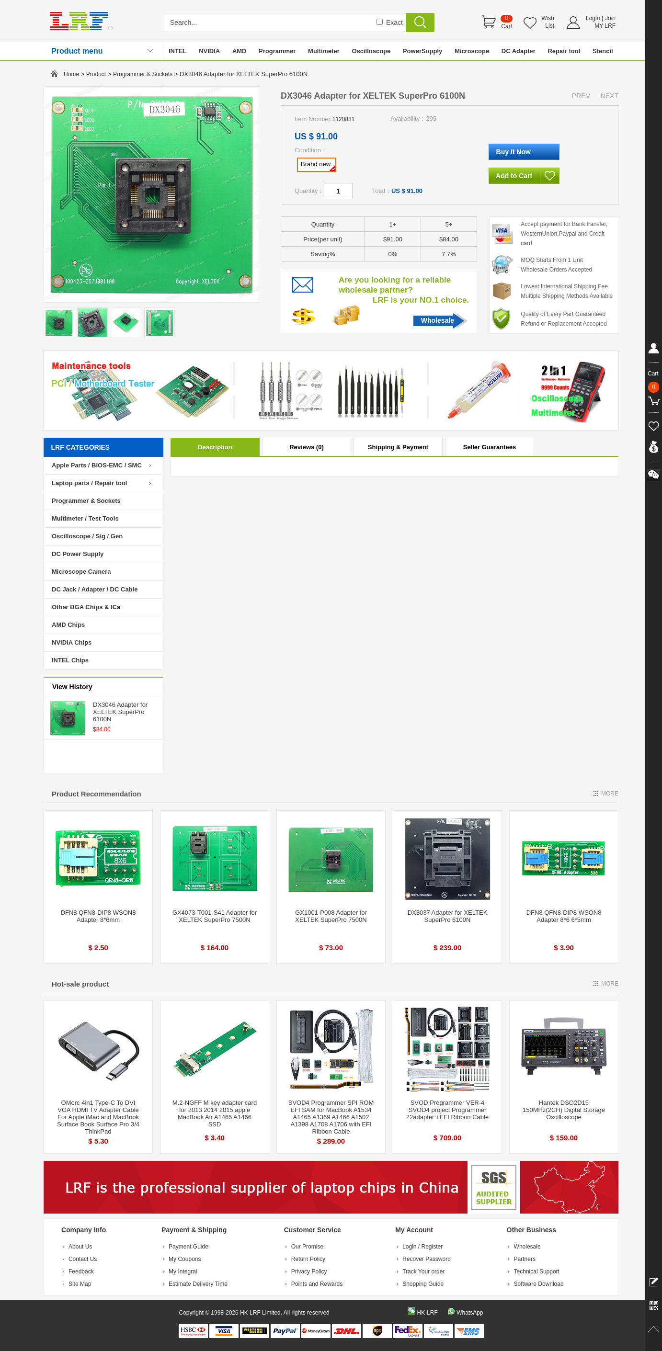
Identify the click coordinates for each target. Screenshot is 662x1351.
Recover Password (426, 1259)
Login (593, 18)
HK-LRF (427, 1312)
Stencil (603, 51)
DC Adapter (519, 51)
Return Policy (308, 1259)
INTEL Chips (70, 660)
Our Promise (307, 1246)
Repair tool (564, 51)
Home (71, 74)
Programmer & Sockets (142, 74)
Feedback (81, 1271)
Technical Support (536, 1271)
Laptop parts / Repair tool (89, 483)
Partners (525, 1259)
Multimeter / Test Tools (85, 518)
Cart (506, 26)
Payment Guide (188, 1246)
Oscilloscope (371, 51)
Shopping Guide (423, 1284)
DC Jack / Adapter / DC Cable (94, 589)
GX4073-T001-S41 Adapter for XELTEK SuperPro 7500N (214, 916)
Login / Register (422, 1246)
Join (610, 18)
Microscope (472, 51)
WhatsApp (470, 1312)
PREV (581, 96)
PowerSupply (422, 51)
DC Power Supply (77, 553)
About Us (80, 1246)
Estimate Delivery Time (198, 1284)
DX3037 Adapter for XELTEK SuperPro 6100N (448, 916)
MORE (609, 793)
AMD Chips (68, 624)
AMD (239, 51)
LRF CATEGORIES (80, 447)
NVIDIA (209, 51)
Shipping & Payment (398, 447)
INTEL (178, 51)
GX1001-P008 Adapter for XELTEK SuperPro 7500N (331, 916)
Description (215, 447)
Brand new (318, 165)
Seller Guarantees (489, 447)
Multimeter (324, 51)
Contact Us (82, 1259)
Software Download (539, 1284)
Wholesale (437, 320)
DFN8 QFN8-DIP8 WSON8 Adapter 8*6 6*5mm (564, 916)
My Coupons (185, 1259)
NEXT (609, 96)
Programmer (277, 51)
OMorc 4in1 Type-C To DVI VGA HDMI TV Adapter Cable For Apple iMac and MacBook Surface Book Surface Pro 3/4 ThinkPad (98, 1117)
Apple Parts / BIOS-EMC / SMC (97, 465)
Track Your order (423, 1271)
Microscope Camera (81, 571)
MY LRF (605, 26)
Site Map (79, 1284)
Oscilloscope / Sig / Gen (87, 536)
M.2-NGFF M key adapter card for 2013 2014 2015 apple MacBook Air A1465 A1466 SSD (214, 1113)
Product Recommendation (96, 794)
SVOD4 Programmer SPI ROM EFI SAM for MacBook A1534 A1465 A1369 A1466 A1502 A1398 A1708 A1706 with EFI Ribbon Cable (331, 1117)
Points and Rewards (316, 1284)
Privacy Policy (309, 1271)
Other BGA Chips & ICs (86, 607)
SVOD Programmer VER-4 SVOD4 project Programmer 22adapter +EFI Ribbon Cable (447, 1110)
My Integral (183, 1271)
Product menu (77, 51)
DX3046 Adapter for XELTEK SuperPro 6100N (120, 712)
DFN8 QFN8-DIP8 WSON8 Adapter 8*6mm (98, 916)
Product (96, 74)
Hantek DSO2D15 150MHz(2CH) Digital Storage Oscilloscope (564, 1110)
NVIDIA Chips (71, 642)
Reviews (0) (306, 447)
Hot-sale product (80, 984)
